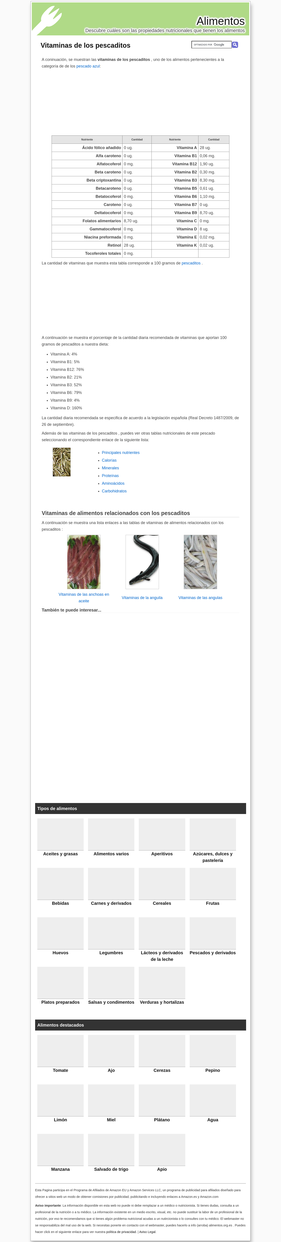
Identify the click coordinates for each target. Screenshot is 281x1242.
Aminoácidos (113, 483)
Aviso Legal (147, 1232)
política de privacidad (121, 1232)
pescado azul (88, 66)
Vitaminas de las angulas (200, 598)
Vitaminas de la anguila (142, 598)
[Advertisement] (140, 102)
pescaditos (192, 263)
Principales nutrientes (121, 452)
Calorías (109, 460)
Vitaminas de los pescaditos (85, 45)
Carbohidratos (114, 491)
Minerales (110, 468)
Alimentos (220, 21)
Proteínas (110, 475)
